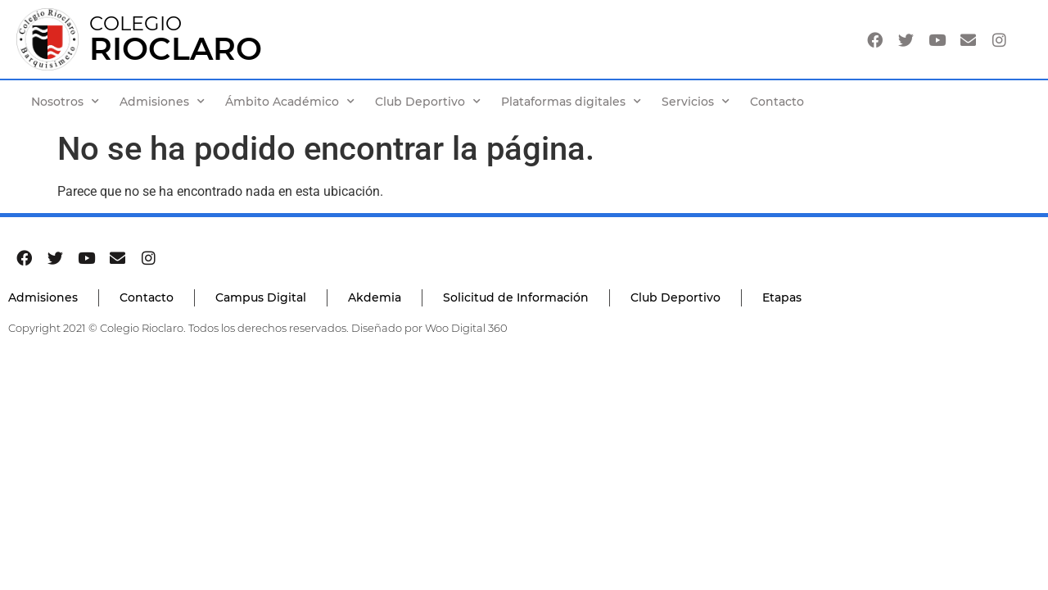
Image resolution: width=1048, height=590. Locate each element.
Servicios (696, 101)
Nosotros (65, 101)
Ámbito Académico (290, 101)
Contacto (777, 101)
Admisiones (162, 101)
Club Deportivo (428, 101)
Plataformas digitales (571, 101)
